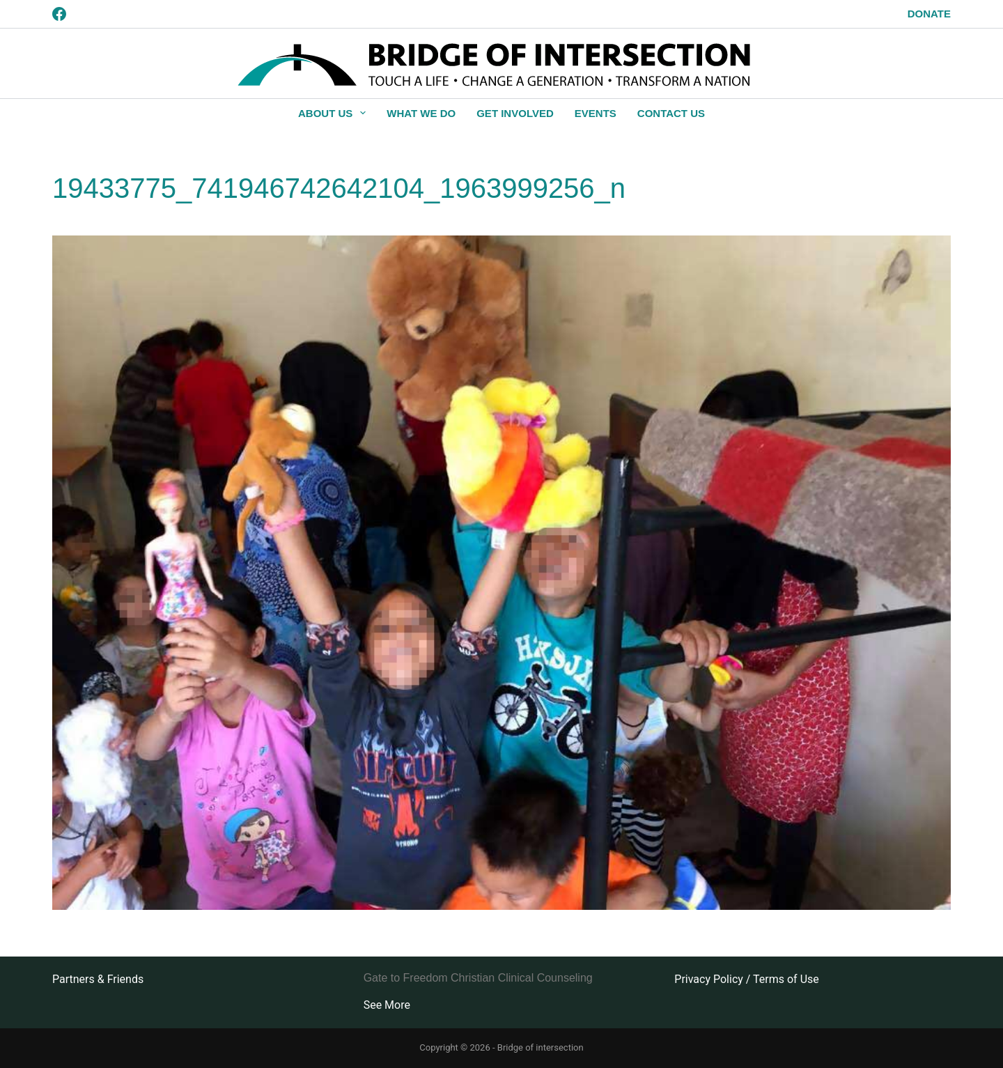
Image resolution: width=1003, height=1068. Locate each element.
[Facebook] (59, 14)
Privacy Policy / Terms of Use (746, 979)
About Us (334, 113)
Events (595, 113)
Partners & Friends (97, 979)
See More (387, 1005)
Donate (929, 14)
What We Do (421, 113)
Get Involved (515, 113)
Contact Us (671, 113)
